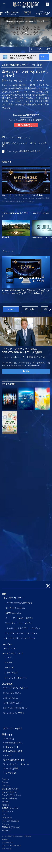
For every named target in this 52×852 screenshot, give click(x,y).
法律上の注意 (7, 849)
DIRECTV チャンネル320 (15, 687)
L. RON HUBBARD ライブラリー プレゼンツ (22, 65)
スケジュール (9, 648)
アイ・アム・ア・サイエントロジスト (21, 633)
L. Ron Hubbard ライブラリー (22, 628)
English (5, 779)
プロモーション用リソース (16, 678)
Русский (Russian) (10, 820)
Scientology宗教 (10, 768)
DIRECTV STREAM (12, 692)
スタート (44, 57)
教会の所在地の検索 (12, 751)
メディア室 (9, 667)
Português (7, 817)
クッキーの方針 (7, 842)
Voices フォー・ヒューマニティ (18, 623)
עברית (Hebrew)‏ (9, 798)
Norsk (5, 814)
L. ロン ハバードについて (18, 137)
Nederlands (7, 811)
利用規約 (5, 839)
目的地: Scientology (13, 613)
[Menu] (4, 4)
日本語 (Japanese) (10, 808)
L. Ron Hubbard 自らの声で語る (18, 603)
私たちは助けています (14, 759)
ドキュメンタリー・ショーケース (19, 638)
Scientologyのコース (13, 742)
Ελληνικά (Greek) (10, 788)
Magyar (5, 801)
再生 (26, 371)
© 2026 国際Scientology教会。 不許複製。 (17, 836)
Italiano (5, 804)
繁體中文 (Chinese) (11, 827)
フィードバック (11, 672)
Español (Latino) (9, 792)
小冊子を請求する (23, 151)
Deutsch (6, 785)
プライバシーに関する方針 (11, 846)
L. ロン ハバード (11, 747)
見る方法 (8, 662)
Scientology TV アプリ (13, 713)
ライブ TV (7, 644)
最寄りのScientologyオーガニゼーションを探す (24, 144)
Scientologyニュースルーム (16, 764)
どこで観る (7, 683)
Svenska (6, 824)
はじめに (8, 657)
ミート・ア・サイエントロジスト (19, 618)
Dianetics (7, 755)
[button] (50, 309)
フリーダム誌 (9, 772)
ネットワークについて (12, 653)
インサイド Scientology (15, 608)
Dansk (5, 782)
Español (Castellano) (11, 795)
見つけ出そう (26, 125)
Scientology (8, 738)
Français (6, 830)
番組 (4, 593)
